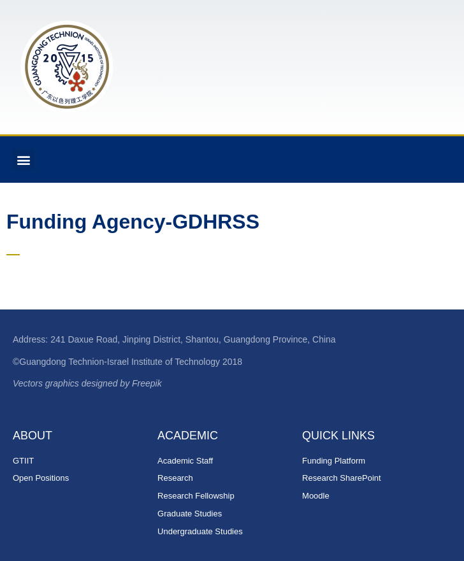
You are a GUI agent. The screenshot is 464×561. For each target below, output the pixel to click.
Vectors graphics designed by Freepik (87, 383)
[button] (23, 159)
